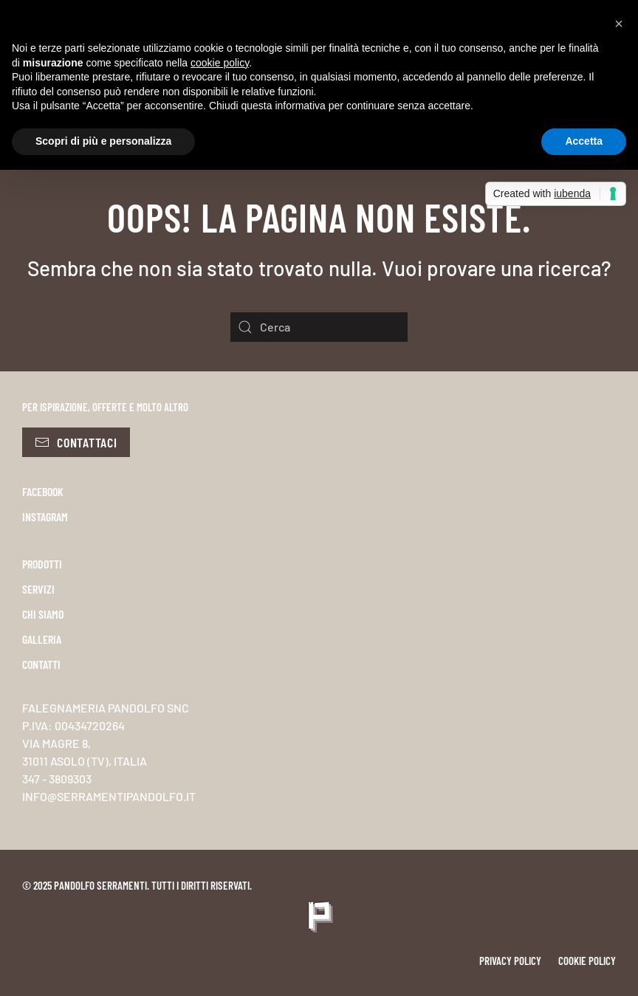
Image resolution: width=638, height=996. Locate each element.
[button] (619, 23)
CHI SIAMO (43, 614)
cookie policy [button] (220, 63)
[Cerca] (319, 327)
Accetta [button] (584, 141)
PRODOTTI (42, 564)
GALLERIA (41, 639)
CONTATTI (41, 664)
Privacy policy (510, 960)
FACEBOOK (43, 491)
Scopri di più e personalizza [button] (103, 141)
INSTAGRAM (45, 516)
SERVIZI (38, 589)
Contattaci (76, 442)
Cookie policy (587, 960)
